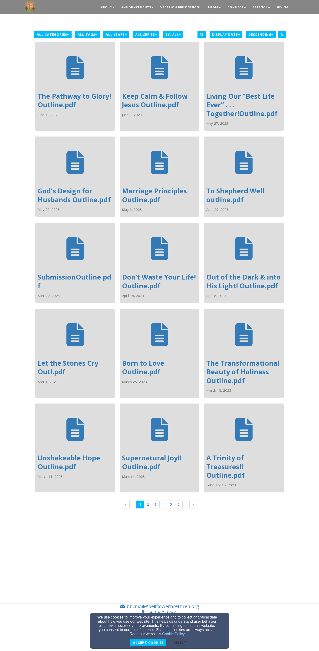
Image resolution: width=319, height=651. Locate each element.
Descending (260, 34)
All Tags (87, 34)
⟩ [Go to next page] (186, 504)
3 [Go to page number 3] (156, 504)
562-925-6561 (162, 612)
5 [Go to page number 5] (171, 504)
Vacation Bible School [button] (180, 7)
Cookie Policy (173, 634)
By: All (173, 34)
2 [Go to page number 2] (148, 504)
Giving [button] (283, 7)
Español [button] (261, 7)
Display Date (226, 34)
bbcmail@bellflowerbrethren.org (163, 606)
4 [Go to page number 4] (163, 504)
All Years (116, 34)
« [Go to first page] (126, 504)
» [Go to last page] (193, 504)
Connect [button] (237, 7)
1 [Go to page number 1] (140, 504)
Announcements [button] (137, 7)
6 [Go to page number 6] (179, 504)
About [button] (107, 7)
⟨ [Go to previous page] (133, 504)
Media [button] (214, 7)
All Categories (53, 34)
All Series (146, 34)
